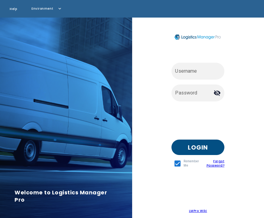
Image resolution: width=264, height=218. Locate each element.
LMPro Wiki (198, 211)
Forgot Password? (216, 163)
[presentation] (217, 123)
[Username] (198, 71)
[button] (47, 9)
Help (13, 9)
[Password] (192, 92)
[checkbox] (185, 163)
